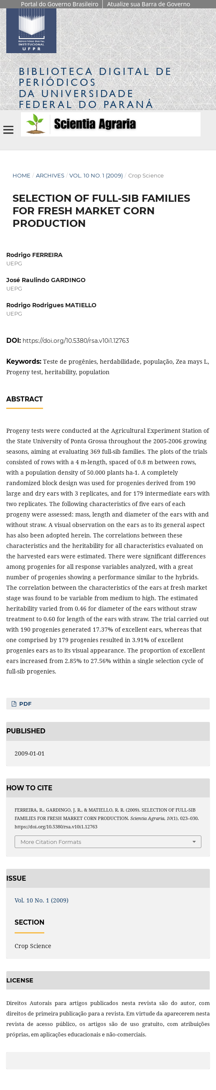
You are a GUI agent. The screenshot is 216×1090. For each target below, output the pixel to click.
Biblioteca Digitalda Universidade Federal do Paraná (96, 88)
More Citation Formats (50, 841)
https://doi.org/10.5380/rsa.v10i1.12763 (76, 340)
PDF (24, 703)
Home (21, 175)
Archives (50, 175)
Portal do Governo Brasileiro (59, 4)
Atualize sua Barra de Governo (148, 4)
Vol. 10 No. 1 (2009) (96, 175)
